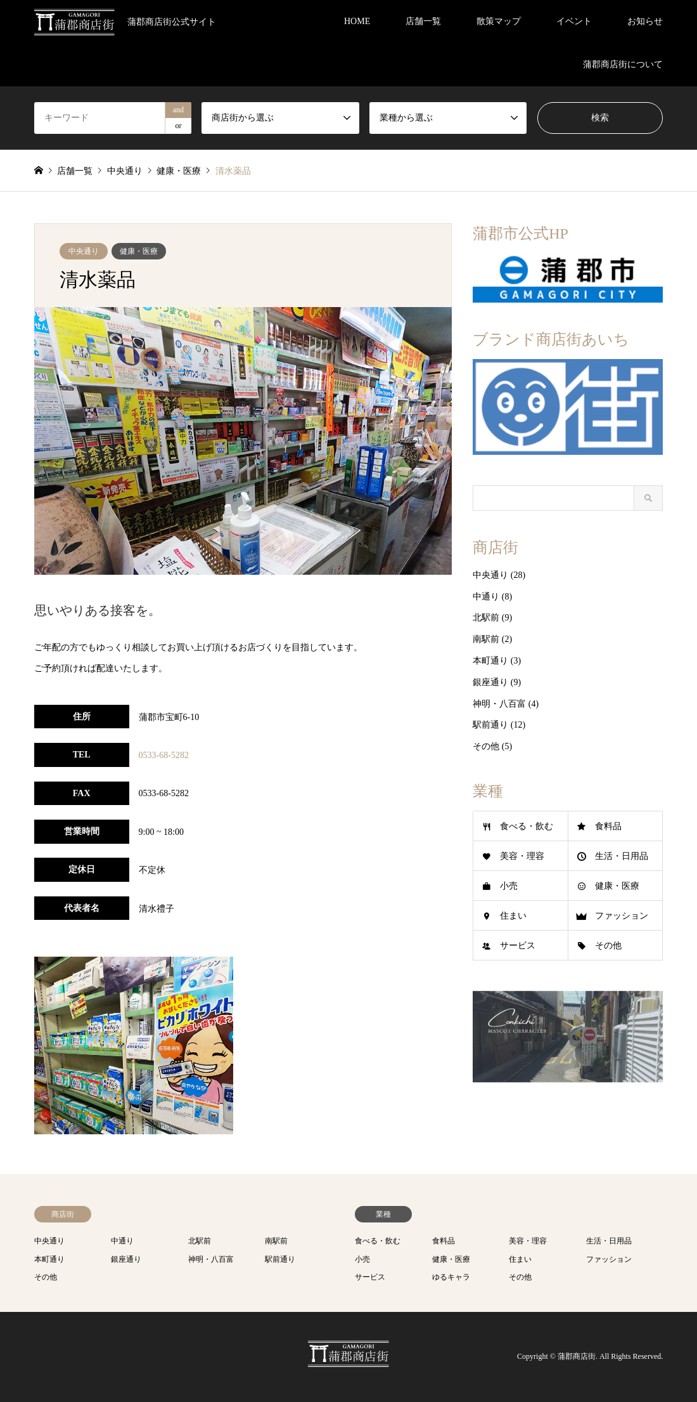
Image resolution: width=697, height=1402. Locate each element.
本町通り (490, 660)
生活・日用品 (621, 856)
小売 (509, 886)
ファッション (621, 915)
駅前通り (490, 725)
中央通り (83, 251)
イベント (574, 21)
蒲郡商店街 (577, 1357)
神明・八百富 (499, 704)
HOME (357, 21)
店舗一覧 (423, 21)
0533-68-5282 (164, 755)
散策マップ (498, 21)
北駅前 (486, 617)
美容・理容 (522, 856)
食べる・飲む (526, 826)
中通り (486, 596)
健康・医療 (139, 251)
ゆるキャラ (451, 1277)
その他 (486, 746)
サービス (517, 945)
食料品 (608, 826)
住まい (513, 915)
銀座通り (490, 682)
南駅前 (486, 639)
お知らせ (645, 21)
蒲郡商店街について (623, 64)
